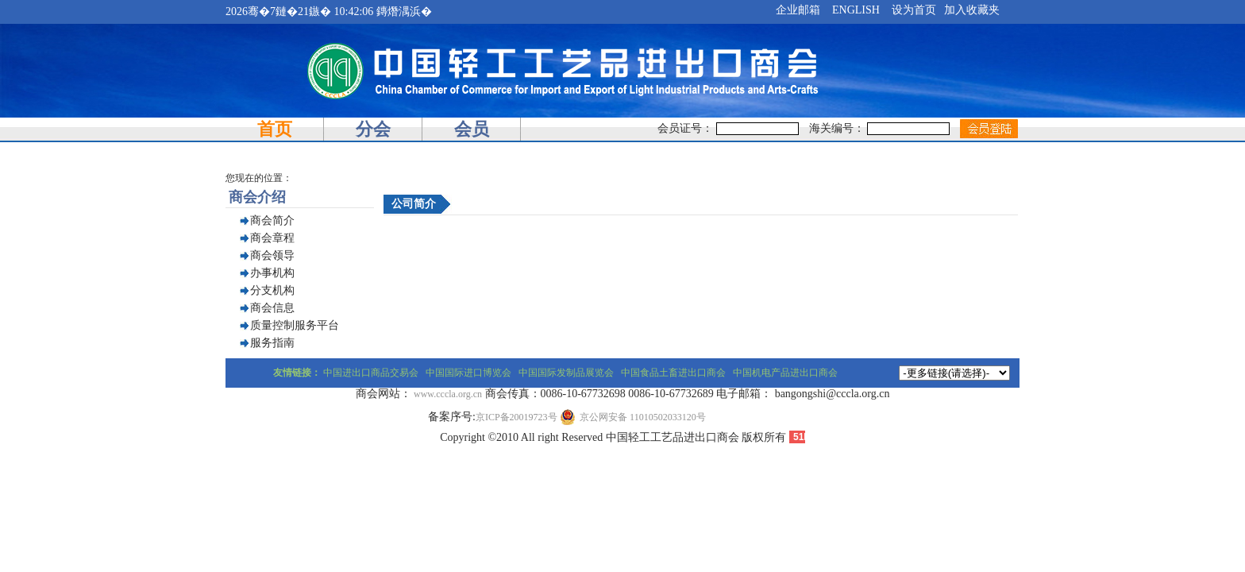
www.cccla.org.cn (448, 394)
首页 (274, 129)
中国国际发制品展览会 (566, 372)
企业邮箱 (798, 10)
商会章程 (272, 238)
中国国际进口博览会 (468, 372)
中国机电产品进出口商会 (785, 372)
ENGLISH (856, 10)
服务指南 (272, 343)
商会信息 (272, 308)
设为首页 (914, 10)
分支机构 (272, 290)
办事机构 (272, 273)
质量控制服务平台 (294, 325)
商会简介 (272, 220)
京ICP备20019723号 (516, 417)
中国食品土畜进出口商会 (673, 372)
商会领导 (272, 255)
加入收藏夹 (972, 10)
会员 (471, 129)
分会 (373, 129)
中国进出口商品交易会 (370, 372)
